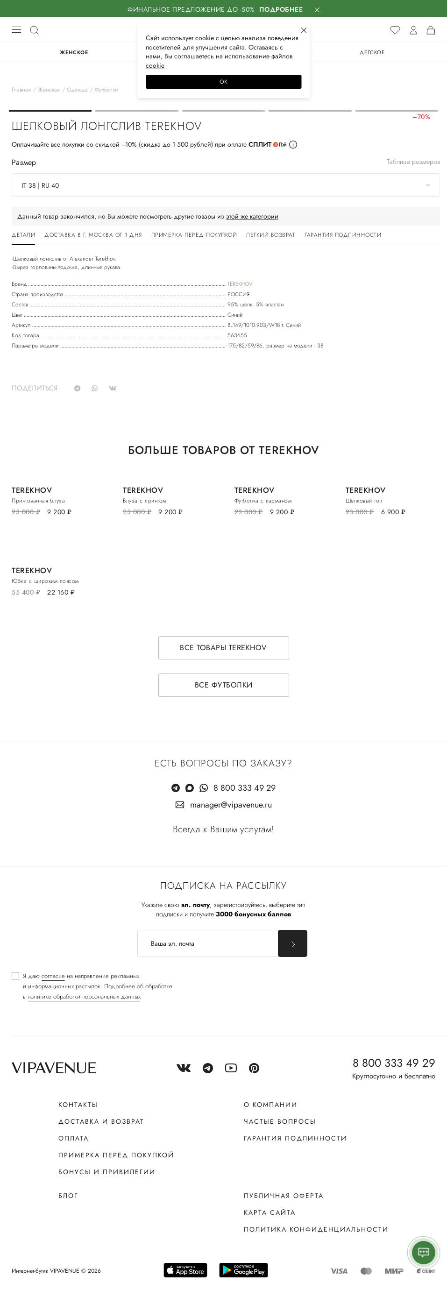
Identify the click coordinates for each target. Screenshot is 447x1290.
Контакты (78, 1104)
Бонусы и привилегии (107, 1172)
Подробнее (281, 9)
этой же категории (252, 216)
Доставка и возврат (101, 1121)
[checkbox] (92, 986)
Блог (68, 1195)
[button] (50, 111)
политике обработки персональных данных (84, 996)
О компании (271, 1104)
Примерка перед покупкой (116, 1155)
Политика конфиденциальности (316, 1229)
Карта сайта (270, 1212)
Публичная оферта (284, 1195)
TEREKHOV (240, 284)
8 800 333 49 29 (244, 788)
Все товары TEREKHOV (223, 647)
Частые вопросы (280, 1121)
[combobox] (226, 185)
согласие (53, 975)
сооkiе (155, 65)
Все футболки (224, 685)
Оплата (73, 1138)
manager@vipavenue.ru (231, 804)
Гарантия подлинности (295, 1138)
